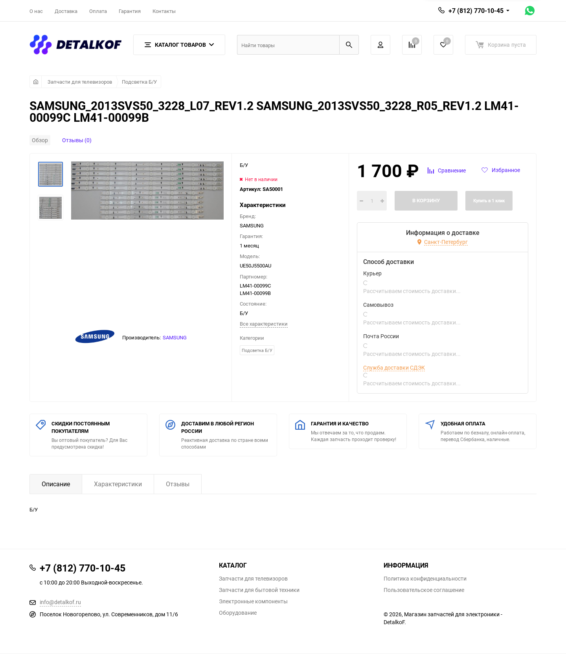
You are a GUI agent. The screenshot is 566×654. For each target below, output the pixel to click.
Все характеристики (264, 323)
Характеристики (118, 484)
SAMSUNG (175, 337)
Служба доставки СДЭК (394, 368)
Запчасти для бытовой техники (259, 590)
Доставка (66, 11)
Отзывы (177, 484)
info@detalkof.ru (60, 602)
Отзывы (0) (77, 140)
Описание (56, 484)
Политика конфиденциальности (425, 578)
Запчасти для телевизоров (80, 81)
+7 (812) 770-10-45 (476, 10)
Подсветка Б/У (139, 81)
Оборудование (238, 613)
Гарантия (130, 11)
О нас (36, 11)
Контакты (164, 11)
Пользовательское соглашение (424, 590)
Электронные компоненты (253, 601)
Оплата (98, 11)
